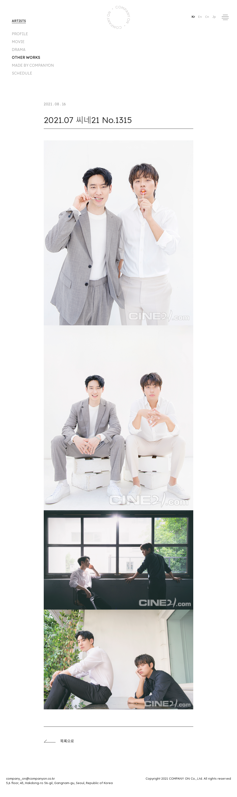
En (200, 17)
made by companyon (33, 65)
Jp (214, 17)
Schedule (22, 73)
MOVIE (18, 41)
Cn (207, 17)
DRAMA (18, 49)
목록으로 (59, 742)
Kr (193, 17)
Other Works (26, 57)
